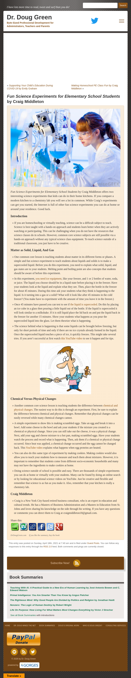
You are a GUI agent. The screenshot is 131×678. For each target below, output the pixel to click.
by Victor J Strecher (61, 610)
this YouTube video (71, 338)
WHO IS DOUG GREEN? (92, 626)
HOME (7, 626)
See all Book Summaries (23, 615)
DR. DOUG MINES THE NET (25, 626)
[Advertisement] (65, 58)
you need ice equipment (48, 278)
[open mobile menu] (121, 21)
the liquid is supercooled (83, 304)
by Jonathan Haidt (62, 600)
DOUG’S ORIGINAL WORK (68, 626)
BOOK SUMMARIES (47, 626)
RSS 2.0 (47, 546)
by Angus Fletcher (49, 595)
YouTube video (34, 447)
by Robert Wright (40, 605)
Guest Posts (93, 543)
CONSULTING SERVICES (116, 626)
